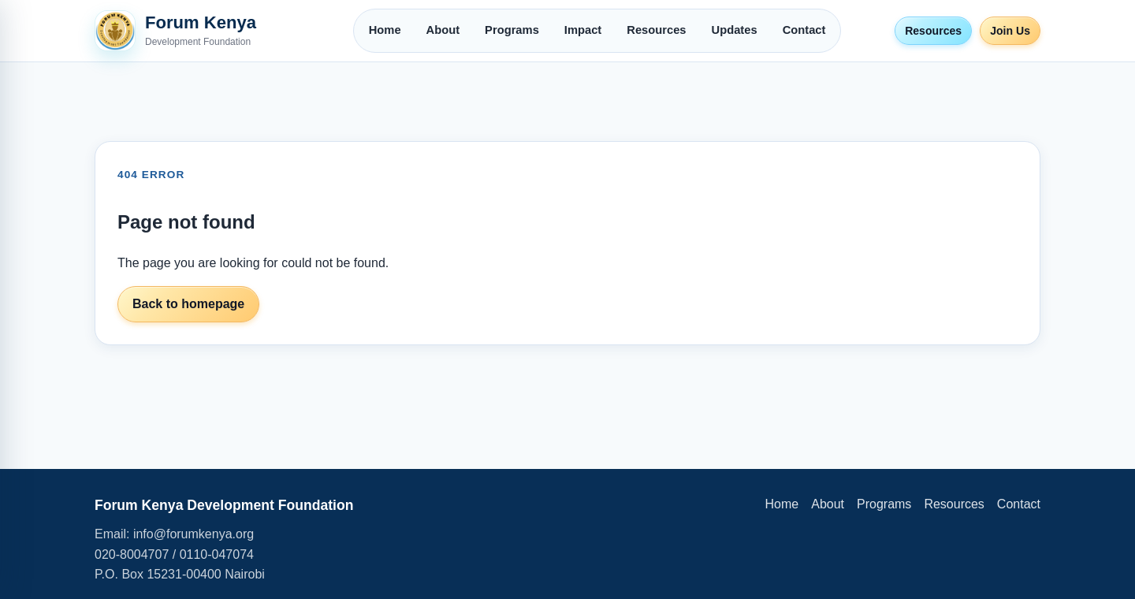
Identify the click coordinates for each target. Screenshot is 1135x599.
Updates (734, 30)
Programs (512, 30)
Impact (582, 30)
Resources (656, 30)
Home (385, 30)
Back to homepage (188, 304)
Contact (804, 30)
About (443, 30)
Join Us (1010, 30)
